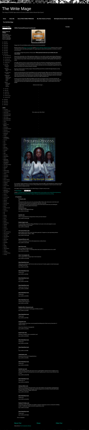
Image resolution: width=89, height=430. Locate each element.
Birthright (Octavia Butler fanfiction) (63, 18)
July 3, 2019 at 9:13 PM (23, 343)
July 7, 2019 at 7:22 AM (23, 407)
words (4, 249)
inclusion (5, 210)
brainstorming (6, 188)
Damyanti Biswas (22, 239)
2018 (5, 99)
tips (4, 243)
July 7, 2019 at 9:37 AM (23, 414)
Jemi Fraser (21, 246)
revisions (5, 228)
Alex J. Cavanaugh (28, 47)
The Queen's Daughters (6, 162)
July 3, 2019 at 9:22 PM (23, 357)
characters (5, 192)
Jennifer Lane (21, 369)
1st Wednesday (21, 192)
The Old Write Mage (8, 22)
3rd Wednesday (7, 115)
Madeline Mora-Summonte (24, 307)
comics (5, 194)
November (7, 57)
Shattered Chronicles (45, 193)
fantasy (59, 192)
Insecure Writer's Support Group (30, 193)
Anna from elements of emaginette (26, 327)
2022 (5, 48)
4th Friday (5, 117)
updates (5, 246)
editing (5, 200)
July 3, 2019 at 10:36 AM (23, 218)
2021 (5, 50)
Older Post (59, 423)
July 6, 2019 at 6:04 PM (23, 399)
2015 (5, 104)
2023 (5, 47)
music (4, 218)
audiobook (5, 176)
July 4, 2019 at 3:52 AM (23, 391)
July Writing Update (7, 73)
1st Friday (5, 109)
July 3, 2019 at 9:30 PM (23, 365)
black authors (6, 179)
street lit (5, 237)
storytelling (6, 236)
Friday (4, 135)
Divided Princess (7, 128)
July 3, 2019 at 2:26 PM (23, 310)
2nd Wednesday (7, 114)
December (7, 55)
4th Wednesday (7, 118)
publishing (6, 222)
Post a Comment (20, 417)
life (4, 213)
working (5, 251)
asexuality (5, 175)
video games (6, 248)
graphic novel (6, 207)
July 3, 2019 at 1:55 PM (23, 274)
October (7, 59)
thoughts (5, 242)
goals (4, 206)
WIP (4, 169)
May (6, 90)
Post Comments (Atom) (25, 425)
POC (4, 151)
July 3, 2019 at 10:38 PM (23, 382)
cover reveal (49, 192)
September (7, 60)
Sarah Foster (21, 332)
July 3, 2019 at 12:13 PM (23, 251)
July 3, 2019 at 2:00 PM (23, 288)
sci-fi (4, 230)
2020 (5, 52)
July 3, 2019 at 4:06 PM (23, 328)
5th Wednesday (7, 120)
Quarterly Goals (7, 66)
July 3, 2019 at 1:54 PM (23, 266)
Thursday (5, 166)
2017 (5, 101)
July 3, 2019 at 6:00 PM (23, 336)
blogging (5, 182)
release (5, 225)
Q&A (4, 153)
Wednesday (6, 170)
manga (5, 215)
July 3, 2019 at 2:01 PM (23, 303)
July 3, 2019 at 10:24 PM (23, 374)
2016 (5, 102)
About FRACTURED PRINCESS (26, 18)
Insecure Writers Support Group (43, 47)
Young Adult (6, 172)
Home (4, 18)
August (6, 62)
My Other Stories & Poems (44, 18)
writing (52, 193)
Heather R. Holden (22, 403)
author (4, 178)
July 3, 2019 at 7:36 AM (23, 211)
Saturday (5, 154)
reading (5, 224)
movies (5, 216)
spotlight (5, 234)
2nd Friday (5, 112)
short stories (6, 233)
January (7, 97)
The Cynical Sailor (22, 230)
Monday (5, 147)
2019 (5, 54)
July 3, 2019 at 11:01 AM (23, 242)
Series (4, 157)
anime (4, 173)
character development (6, 191)
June (6, 88)
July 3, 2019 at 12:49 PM (23, 258)
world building (6, 252)
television (5, 239)
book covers (40, 192)
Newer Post (17, 423)
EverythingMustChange (27, 209)
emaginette (21, 321)
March (6, 93)
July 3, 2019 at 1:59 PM (23, 281)
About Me (11, 18)
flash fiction (6, 203)
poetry (4, 221)
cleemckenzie (21, 354)
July (39, 193)
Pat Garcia (20, 199)
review (5, 227)
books (45, 192)
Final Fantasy (6, 131)
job (4, 212)
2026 (5, 42)
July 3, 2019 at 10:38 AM (23, 226)
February (7, 95)
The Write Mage (16, 8)
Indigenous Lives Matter (6, 138)
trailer (4, 245)
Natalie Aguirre (22, 222)
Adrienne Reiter (22, 386)
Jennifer (20, 215)
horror (4, 209)
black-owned (6, 181)
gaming (5, 204)
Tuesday (5, 167)
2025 (5, 43)
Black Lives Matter (6, 125)
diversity (55, 192)
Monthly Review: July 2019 (8, 69)
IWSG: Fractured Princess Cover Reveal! (7, 84)
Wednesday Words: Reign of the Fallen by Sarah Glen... (8, 78)
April (6, 92)
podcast (5, 219)
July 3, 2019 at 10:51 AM (23, 235)
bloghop (36, 192)
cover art (5, 195)
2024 (5, 45)
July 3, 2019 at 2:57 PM (23, 317)
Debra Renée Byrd (22, 262)
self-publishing (7, 231)
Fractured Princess (18, 193)
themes (5, 240)
